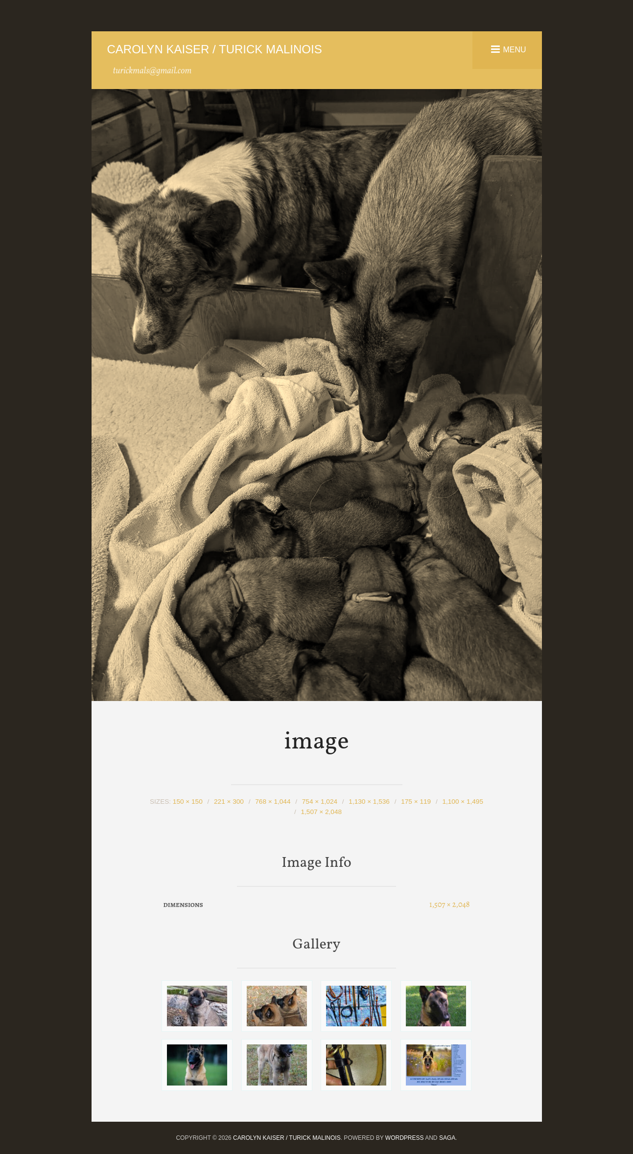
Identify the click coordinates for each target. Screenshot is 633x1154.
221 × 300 (229, 801)
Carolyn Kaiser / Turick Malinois (214, 49)
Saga (447, 1137)
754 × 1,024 (319, 801)
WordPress (404, 1137)
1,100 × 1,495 (462, 801)
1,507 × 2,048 (321, 811)
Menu (514, 49)
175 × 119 (416, 801)
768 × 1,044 (272, 801)
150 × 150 (188, 801)
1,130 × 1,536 (369, 801)
